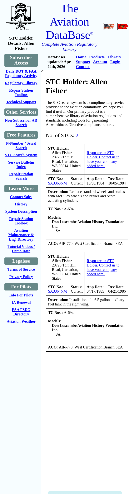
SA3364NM (57, 291)
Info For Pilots (21, 295)
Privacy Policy (21, 277)
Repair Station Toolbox (21, 92)
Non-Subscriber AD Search (21, 122)
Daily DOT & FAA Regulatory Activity (21, 73)
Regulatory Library (21, 83)
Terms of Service (21, 269)
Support (83, 62)
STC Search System (21, 155)
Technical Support (21, 102)
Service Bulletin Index (21, 164)
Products (97, 57)
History (21, 204)
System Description (21, 211)
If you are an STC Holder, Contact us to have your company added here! (103, 159)
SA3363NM (57, 183)
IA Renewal (21, 302)
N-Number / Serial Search (21, 145)
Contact (83, 66)
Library (114, 57)
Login (115, 62)
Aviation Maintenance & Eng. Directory (21, 234)
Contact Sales (21, 197)
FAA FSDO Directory (21, 312)
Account (100, 62)
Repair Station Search (21, 176)
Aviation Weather (21, 321)
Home (81, 57)
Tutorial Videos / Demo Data (21, 248)
